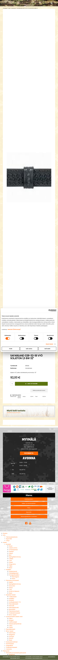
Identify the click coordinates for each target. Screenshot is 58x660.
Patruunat (6, 651)
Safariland (13, 8)
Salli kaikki (47, 348)
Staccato (12, 586)
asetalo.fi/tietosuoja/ (14, 329)
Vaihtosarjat (13, 622)
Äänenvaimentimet (15, 624)
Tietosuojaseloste (11, 537)
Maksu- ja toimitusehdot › (29, 503)
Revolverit (12, 609)
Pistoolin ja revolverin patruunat (16, 653)
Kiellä (10, 348)
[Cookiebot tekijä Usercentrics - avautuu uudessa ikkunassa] (49, 310)
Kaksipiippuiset (14, 573)
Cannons (9, 649)
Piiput (11, 618)
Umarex (11, 636)
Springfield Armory (15, 557)
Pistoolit (11, 606)
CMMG (11, 559)
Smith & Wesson (14, 591)
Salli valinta (29, 348)
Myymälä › (29, 512)
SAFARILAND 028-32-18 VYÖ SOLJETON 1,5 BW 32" (27, 8)
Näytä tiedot (49, 344)
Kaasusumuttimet (12, 642)
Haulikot (8, 569)
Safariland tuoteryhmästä (13, 412)
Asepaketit (9, 645)
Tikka (10, 566)
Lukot (10, 626)
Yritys (7, 540)
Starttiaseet (10, 644)
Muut (10, 568)
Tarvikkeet (5, 8)
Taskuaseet (13, 597)
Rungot (11, 620)
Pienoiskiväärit (13, 604)
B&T (10, 555)
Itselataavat (13, 571)
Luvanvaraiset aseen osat (14, 616)
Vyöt (9, 8)
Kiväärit (8, 544)
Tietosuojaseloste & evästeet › (29, 516)
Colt (10, 560)
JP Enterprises (13, 550)
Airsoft (11, 638)
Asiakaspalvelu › (29, 499)
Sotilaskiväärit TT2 (15, 602)
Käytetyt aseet (11, 595)
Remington (15, 577)
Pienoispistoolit (14, 607)
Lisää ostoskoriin (31, 383)
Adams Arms (13, 548)
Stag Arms (12, 564)
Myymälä (9, 539)
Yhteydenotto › (29, 453)
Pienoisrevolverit (14, 611)
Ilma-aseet (12, 615)
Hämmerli (12, 633)
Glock (11, 588)
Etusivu (5, 533)
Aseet (5, 542)
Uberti (11, 553)
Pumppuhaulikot (14, 575)
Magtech (12, 635)
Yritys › (29, 508)
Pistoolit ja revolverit (12, 580)
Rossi (10, 546)
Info (4, 535)
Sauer (11, 562)
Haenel (11, 551)
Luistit (11, 627)
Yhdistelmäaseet (14, 613)
